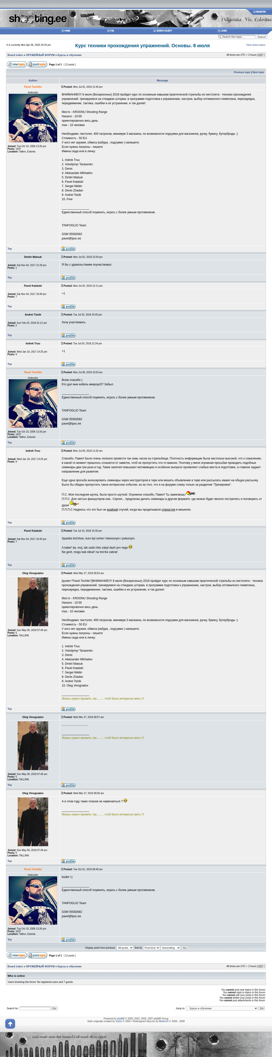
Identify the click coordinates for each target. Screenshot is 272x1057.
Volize (119, 1021)
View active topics (255, 45)
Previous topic (242, 72)
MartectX (164, 1021)
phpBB (120, 1018)
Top (10, 248)
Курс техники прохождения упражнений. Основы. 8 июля (142, 45)
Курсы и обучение (70, 55)
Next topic (258, 72)
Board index (15, 55)
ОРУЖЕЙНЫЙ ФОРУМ (40, 55)
